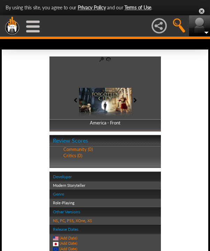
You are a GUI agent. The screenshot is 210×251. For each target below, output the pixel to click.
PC (62, 220)
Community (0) (78, 149)
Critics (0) (72, 155)
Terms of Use (137, 7)
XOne (80, 220)
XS (89, 220)
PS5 (70, 220)
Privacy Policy (92, 7)
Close (201, 11)
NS (55, 220)
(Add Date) (68, 238)
